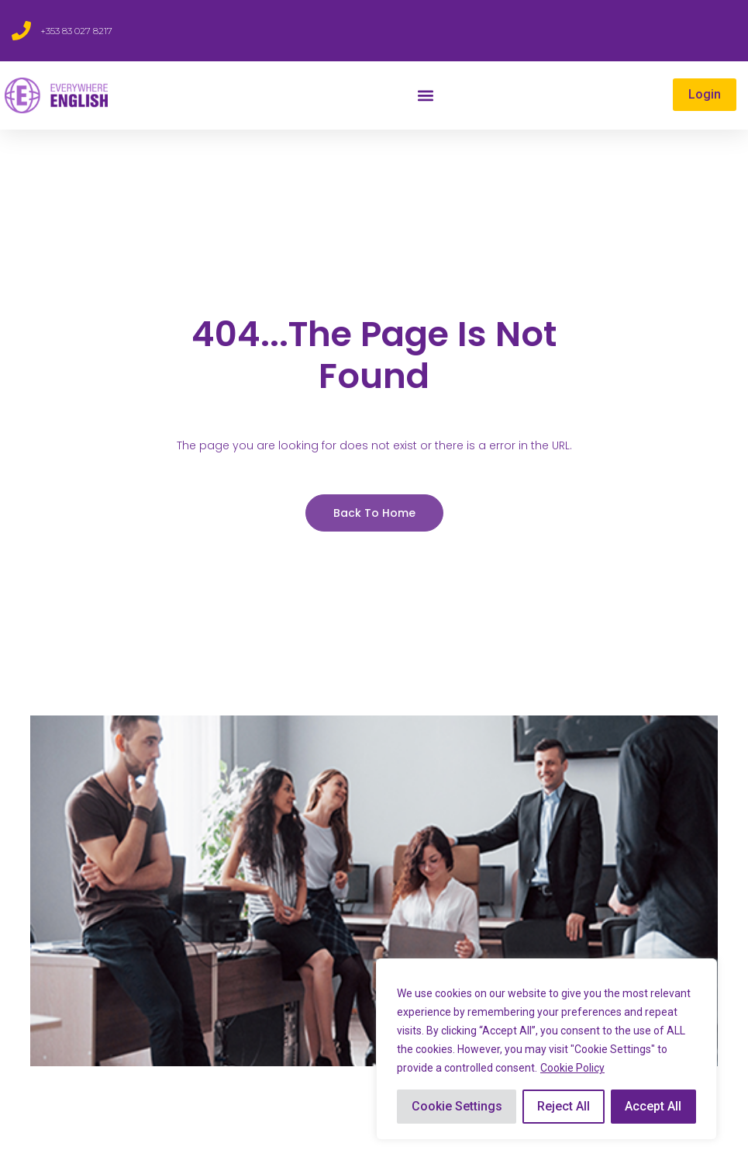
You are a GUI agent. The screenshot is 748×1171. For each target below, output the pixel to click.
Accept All (653, 1106)
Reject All (563, 1106)
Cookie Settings (457, 1106)
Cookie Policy (572, 1068)
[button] (425, 96)
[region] (546, 1049)
